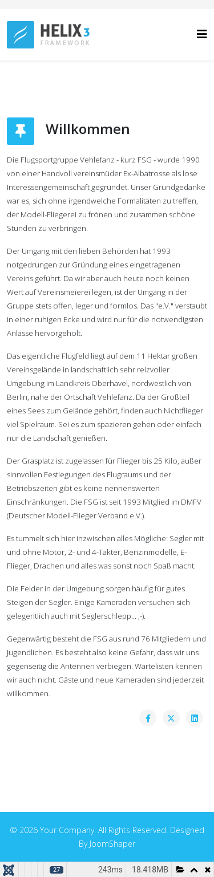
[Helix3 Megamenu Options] (202, 34)
